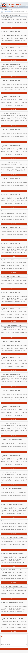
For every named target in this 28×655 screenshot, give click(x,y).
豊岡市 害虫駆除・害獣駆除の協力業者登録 (11, 357)
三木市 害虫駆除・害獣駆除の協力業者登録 (11, 423)
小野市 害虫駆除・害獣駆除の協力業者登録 (11, 145)
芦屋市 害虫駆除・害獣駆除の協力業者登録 (11, 80)
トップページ (2, 11)
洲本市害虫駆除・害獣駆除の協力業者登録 (11, 276)
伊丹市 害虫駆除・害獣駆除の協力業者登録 (11, 129)
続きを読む (14, 27)
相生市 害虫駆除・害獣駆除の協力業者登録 (11, 15)
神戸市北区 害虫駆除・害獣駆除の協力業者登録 (12, 488)
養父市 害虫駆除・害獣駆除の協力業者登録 (11, 455)
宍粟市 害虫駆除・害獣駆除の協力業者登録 (11, 259)
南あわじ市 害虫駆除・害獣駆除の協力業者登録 (12, 439)
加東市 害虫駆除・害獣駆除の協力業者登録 (11, 194)
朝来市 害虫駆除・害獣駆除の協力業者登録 (11, 64)
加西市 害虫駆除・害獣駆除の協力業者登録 (11, 178)
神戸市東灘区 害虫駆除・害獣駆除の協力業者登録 (13, 602)
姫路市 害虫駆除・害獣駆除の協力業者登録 (11, 406)
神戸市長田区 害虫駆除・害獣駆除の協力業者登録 (13, 553)
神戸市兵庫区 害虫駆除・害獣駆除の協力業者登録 (13, 618)
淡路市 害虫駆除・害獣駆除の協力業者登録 (11, 113)
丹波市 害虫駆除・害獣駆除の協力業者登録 (11, 341)
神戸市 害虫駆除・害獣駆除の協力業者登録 (11, 472)
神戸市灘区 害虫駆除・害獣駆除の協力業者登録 (12, 569)
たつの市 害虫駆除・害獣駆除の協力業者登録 (12, 325)
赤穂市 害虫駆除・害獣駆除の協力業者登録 (11, 47)
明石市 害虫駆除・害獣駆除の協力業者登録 (11, 31)
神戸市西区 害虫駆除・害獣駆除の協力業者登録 (12, 586)
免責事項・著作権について (5, 641)
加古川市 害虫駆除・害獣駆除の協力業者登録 (12, 162)
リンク (2, 639)
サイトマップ (3, 651)
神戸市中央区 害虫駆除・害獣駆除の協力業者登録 (13, 537)
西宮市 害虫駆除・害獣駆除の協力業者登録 (11, 374)
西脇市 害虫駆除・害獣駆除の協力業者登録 (11, 390)
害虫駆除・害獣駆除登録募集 (8, 11)
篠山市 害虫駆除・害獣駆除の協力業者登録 (11, 227)
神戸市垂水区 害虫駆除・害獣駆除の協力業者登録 (13, 521)
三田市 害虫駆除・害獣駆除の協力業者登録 (11, 243)
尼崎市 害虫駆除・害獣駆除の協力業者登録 (11, 96)
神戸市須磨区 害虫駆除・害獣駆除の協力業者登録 (13, 504)
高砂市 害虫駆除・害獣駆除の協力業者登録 (11, 292)
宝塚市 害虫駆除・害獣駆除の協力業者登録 (11, 308)
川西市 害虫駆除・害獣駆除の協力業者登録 (11, 211)
